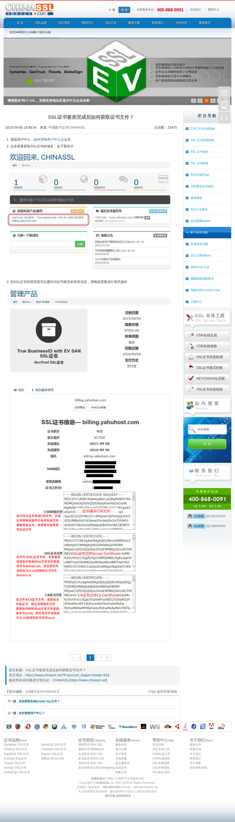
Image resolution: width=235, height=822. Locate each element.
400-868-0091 (199, 767)
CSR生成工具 (161, 754)
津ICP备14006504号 (118, 795)
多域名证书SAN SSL (91, 758)
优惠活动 (195, 749)
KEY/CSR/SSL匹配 (210, 378)
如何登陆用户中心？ (32, 713)
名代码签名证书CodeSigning (96, 767)
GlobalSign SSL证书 (17, 772)
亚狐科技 (97, 778)
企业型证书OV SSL (90, 754)
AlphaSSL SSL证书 (53, 744)
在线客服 (121, 758)
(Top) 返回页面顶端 (162, 691)
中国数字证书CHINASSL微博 (224, 93)
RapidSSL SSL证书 (16, 754)
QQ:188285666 (206, 526)
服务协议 (121, 744)
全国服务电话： (147, 9)
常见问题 (158, 744)
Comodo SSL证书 (15, 758)
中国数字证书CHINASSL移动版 (224, 105)
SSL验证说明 (161, 772)
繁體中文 (213, 9)
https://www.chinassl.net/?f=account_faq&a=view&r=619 (67, 675)
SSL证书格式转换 (209, 368)
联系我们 (196, 9)
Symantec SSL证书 (16, 744)
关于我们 (195, 754)
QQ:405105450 (206, 516)
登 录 (124, 10)
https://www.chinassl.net (88, 680)
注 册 (111, 10)
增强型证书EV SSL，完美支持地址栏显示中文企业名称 (48, 100)
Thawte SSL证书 (14, 763)
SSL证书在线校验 (209, 389)
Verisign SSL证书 (15, 767)
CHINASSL (102, 782)
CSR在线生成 (206, 335)
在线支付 (121, 767)
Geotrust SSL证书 (15, 749)
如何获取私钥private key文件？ (39, 701)
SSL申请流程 (161, 767)
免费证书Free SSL (53, 758)
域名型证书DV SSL (90, 763)
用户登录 (121, 754)
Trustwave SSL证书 (53, 749)
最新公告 (195, 744)
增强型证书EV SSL (90, 744)
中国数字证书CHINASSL (48, 8)
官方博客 (195, 763)
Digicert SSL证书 (52, 754)
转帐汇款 (121, 772)
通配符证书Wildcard (91, 749)
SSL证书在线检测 (209, 357)
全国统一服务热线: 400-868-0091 (207, 499)
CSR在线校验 (206, 346)
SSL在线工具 (161, 749)
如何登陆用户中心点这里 (52, 139)
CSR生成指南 (161, 758)
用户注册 (121, 749)
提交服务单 (122, 763)
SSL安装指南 (161, 763)
